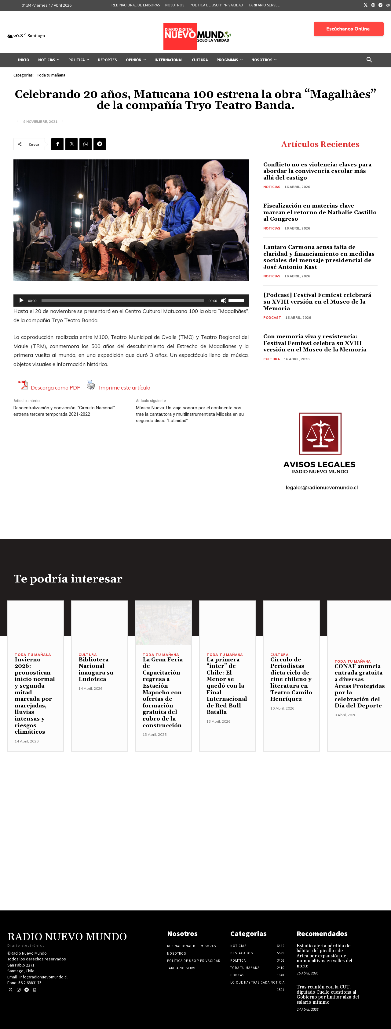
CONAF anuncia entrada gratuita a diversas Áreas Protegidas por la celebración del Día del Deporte (359, 686)
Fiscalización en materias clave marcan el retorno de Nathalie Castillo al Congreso (320, 212)
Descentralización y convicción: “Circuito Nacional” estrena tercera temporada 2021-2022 (64, 411)
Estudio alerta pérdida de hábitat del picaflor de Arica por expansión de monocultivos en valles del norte (324, 956)
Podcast (272, 317)
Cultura (271, 359)
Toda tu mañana (51, 75)
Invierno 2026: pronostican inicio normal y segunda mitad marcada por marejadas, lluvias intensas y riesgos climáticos (35, 696)
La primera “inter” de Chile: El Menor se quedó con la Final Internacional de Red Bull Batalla (226, 686)
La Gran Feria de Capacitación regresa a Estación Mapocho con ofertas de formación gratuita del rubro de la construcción (163, 692)
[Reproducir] (21, 300)
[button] (369, 60)
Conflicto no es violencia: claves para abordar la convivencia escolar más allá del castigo (317, 171)
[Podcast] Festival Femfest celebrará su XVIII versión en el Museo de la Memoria (317, 302)
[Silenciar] (224, 300)
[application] (131, 300)
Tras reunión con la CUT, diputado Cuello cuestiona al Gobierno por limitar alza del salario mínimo (328, 994)
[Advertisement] (195, 794)
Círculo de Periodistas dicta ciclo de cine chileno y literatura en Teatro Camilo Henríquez (291, 679)
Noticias (271, 187)
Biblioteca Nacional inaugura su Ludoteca (96, 669)
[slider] (123, 300)
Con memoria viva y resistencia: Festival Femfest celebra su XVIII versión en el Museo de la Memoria (315, 343)
